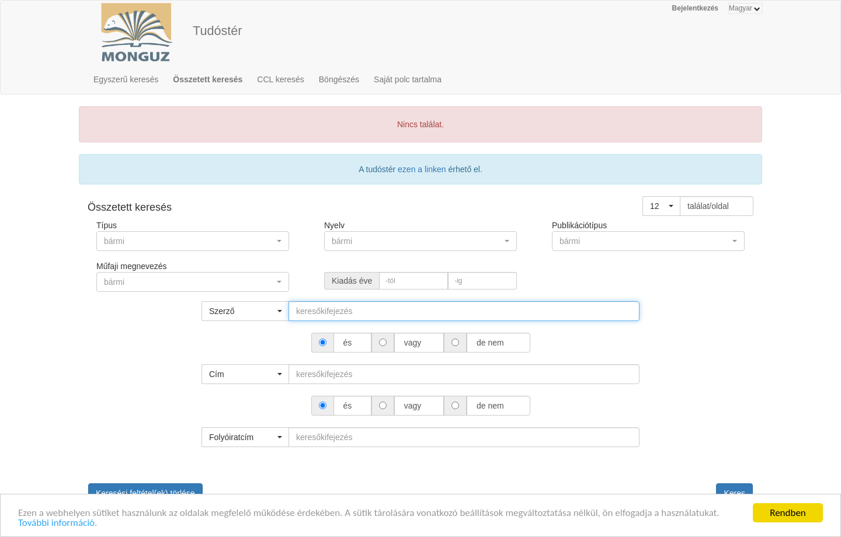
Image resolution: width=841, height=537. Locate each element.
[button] (661, 206)
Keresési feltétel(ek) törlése (145, 493)
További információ (56, 524)
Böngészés (339, 79)
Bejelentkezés (695, 8)
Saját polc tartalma (408, 79)
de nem (490, 342)
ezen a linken (422, 169)
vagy (412, 342)
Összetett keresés (207, 79)
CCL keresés (280, 79)
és (348, 342)
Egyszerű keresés (125, 79)
